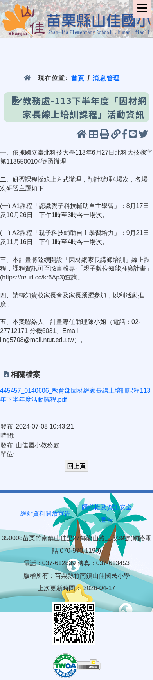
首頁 (78, 78)
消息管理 (106, 78)
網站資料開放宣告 (45, 513)
